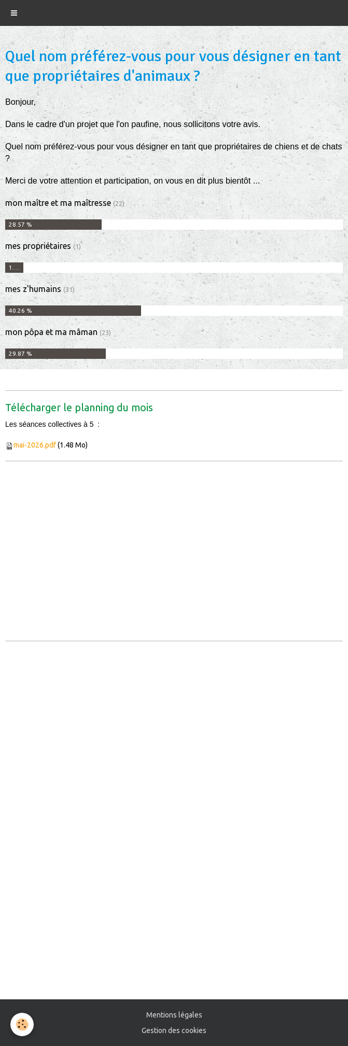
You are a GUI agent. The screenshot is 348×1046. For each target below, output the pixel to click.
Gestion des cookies (174, 1030)
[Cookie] (22, 1024)
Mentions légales (174, 1015)
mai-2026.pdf (34, 445)
